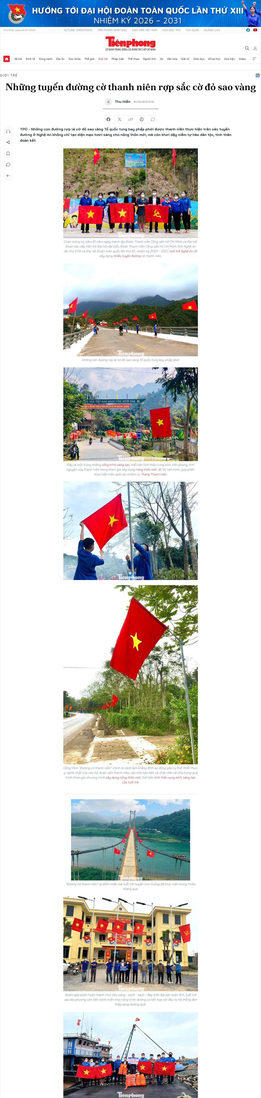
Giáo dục (199, 59)
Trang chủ (6, 59)
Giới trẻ (103, 59)
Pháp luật (118, 59)
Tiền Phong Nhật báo (112, 30)
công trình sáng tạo (116, 465)
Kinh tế (30, 59)
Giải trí (185, 59)
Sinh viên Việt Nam (144, 30)
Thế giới (89, 59)
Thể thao (133, 59)
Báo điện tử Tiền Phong (130, 43)
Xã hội (18, 59)
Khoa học (214, 59)
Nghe (8, 131)
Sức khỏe (74, 59)
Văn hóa (172, 59)
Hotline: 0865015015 (78, 30)
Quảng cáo (212, 30)
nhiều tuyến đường (127, 256)
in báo (141, 119)
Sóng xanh (45, 59)
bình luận (152, 119)
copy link (130, 119)
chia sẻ (108, 119)
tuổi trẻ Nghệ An (181, 251)
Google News (257, 75)
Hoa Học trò (171, 30)
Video (242, 59)
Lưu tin (8, 153)
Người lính (149, 59)
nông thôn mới (146, 469)
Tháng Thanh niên (153, 474)
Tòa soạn (192, 30)
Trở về (8, 175)
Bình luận (8, 164)
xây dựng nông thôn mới (123, 777)
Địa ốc (60, 59)
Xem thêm (254, 59)
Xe (161, 59)
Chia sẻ (8, 142)
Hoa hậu (229, 59)
